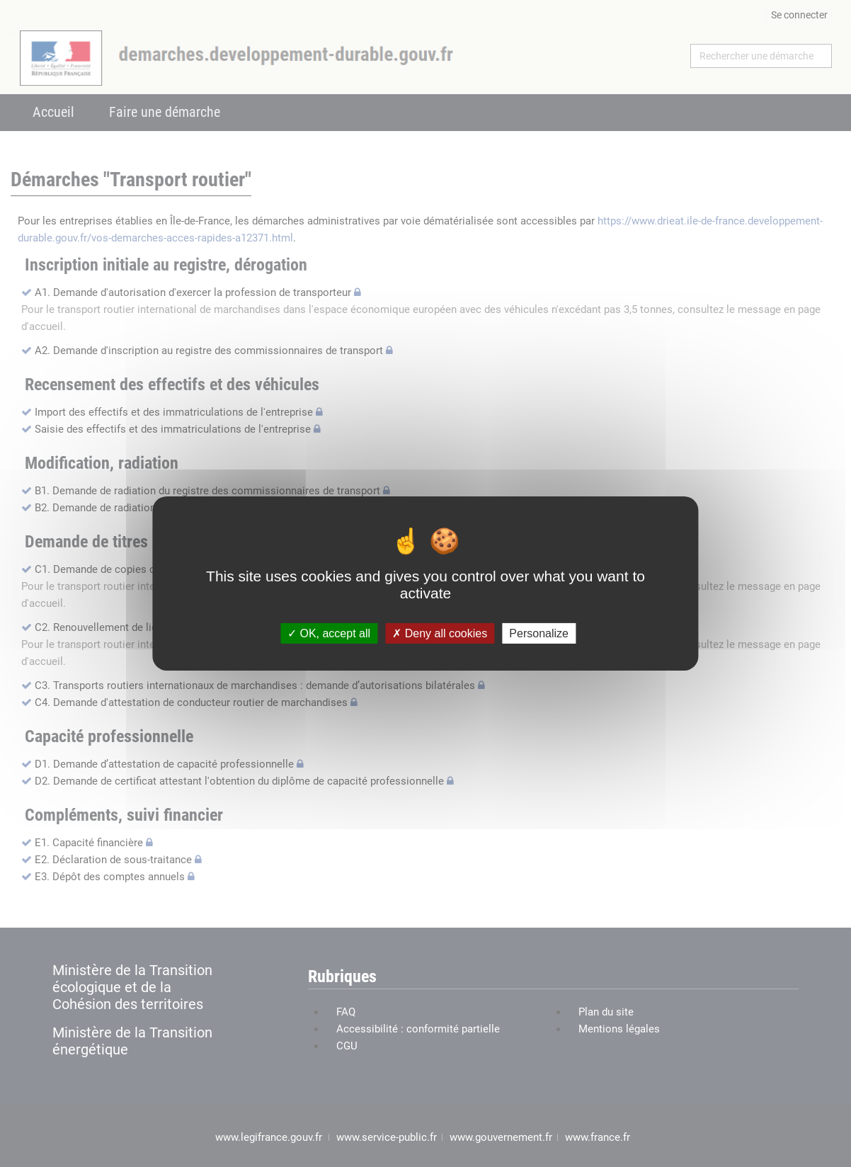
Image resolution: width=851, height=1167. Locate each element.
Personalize (539, 633)
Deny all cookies (439, 633)
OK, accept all (328, 633)
